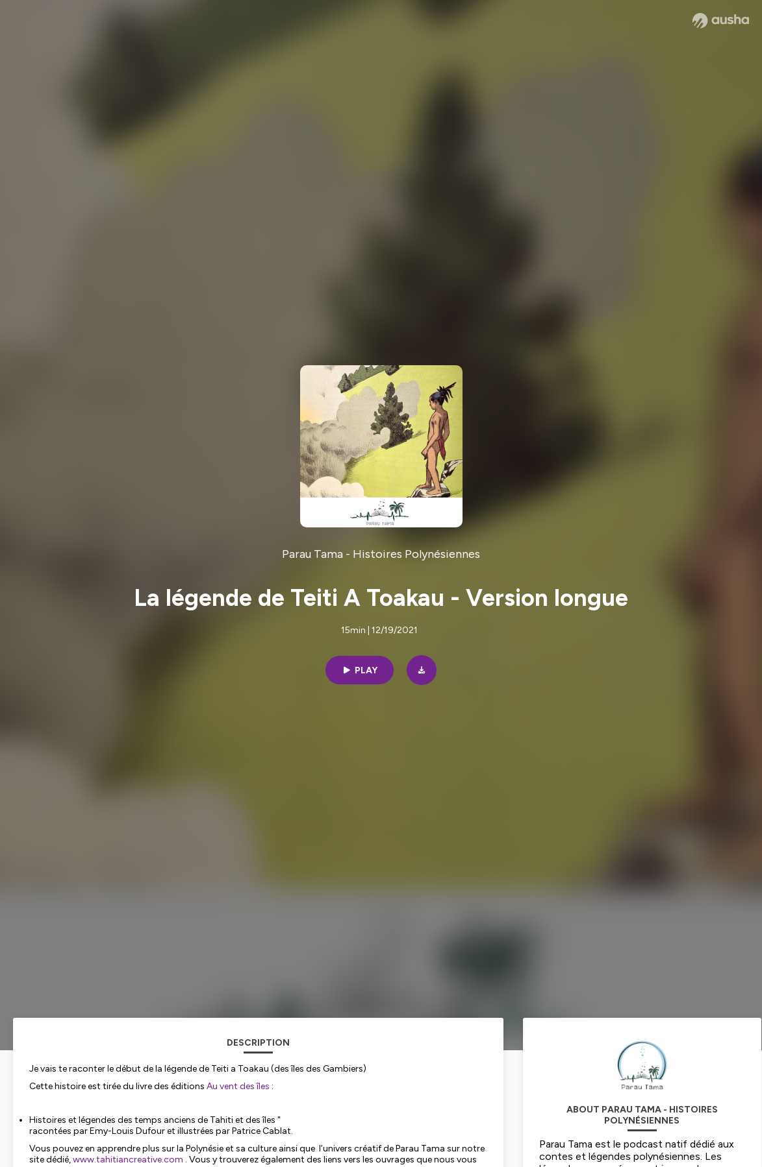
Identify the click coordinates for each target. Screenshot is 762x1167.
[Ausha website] (720, 21)
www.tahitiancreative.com (128, 1159)
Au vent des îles (238, 1086)
